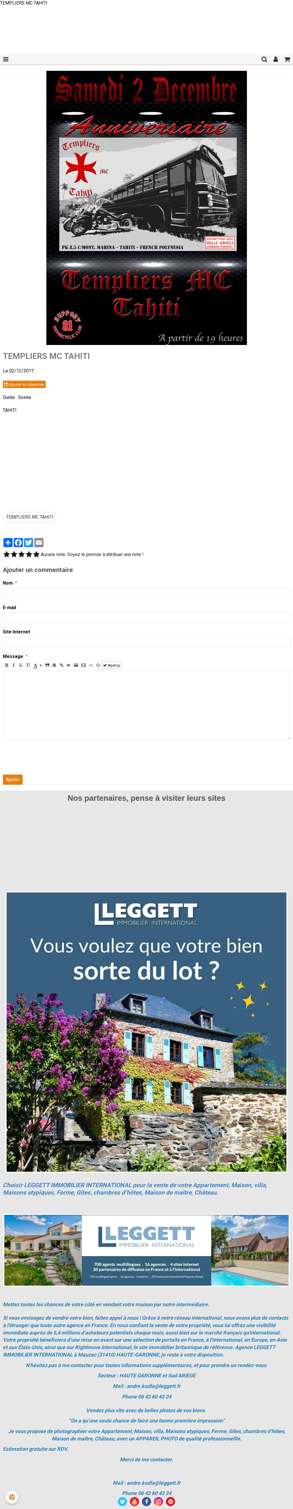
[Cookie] (12, 1497)
